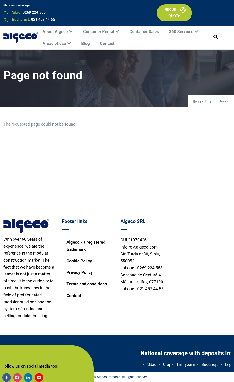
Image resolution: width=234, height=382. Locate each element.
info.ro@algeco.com (139, 247)
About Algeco (55, 31)
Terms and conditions (86, 283)
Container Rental (98, 31)
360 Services (181, 31)
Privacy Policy (79, 272)
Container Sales (144, 31)
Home (197, 101)
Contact (107, 43)
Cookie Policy (79, 260)
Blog (85, 43)
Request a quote (174, 12)
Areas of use (54, 43)
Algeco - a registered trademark (85, 246)
